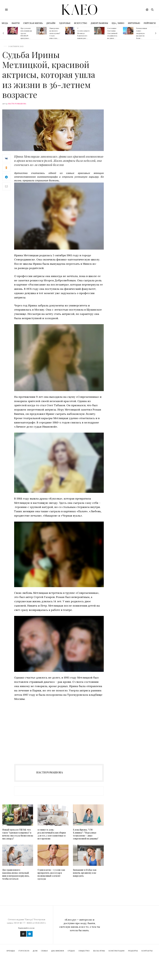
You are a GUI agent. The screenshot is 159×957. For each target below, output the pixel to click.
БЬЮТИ (16, 23)
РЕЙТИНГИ (150, 23)
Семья (44, 951)
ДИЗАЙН (50, 23)
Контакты (147, 951)
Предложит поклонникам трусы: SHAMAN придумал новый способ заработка (26, 37)
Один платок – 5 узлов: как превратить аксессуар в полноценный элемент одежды (51, 874)
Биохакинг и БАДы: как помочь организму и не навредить (84, 872)
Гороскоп (23, 951)
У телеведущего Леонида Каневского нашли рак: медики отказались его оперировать (83, 38)
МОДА (5, 23)
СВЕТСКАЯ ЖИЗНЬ (33, 23)
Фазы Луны (99, 951)
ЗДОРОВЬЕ (64, 23)
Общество (84, 951)
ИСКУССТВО (80, 23)
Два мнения (57, 951)
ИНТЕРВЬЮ (134, 23)
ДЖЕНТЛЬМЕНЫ (99, 23)
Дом (35, 951)
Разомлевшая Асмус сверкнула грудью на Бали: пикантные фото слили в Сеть (141, 37)
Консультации (116, 951)
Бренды (11, 951)
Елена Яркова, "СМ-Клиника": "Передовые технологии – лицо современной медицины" (85, 834)
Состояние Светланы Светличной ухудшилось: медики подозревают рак (112, 35)
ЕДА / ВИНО (118, 23)
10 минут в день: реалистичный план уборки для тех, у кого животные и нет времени (52, 834)
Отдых (71, 951)
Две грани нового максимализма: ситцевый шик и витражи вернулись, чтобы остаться (16, 874)
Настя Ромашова (17, 103)
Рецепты (133, 951)
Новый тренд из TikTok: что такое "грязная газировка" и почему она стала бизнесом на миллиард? (17, 834)
